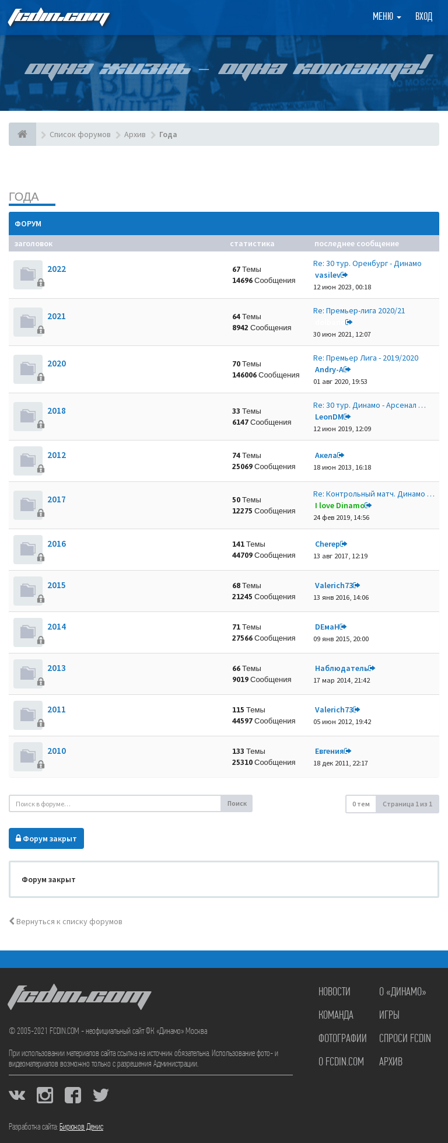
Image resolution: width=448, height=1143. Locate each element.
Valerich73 (334, 585)
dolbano (330, 322)
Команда (336, 1016)
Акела (326, 455)
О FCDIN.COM (341, 1062)
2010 (56, 750)
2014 (56, 626)
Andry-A (329, 369)
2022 (56, 268)
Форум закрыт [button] (46, 838)
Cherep (327, 544)
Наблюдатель (341, 668)
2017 (56, 499)
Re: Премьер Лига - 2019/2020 (365, 357)
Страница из (407, 803)
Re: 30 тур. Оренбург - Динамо (367, 263)
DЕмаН (327, 626)
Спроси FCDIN (405, 1039)
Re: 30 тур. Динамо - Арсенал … (369, 405)
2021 (56, 315)
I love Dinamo (340, 505)
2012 (56, 454)
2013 (56, 667)
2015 (56, 584)
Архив (390, 1062)
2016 (56, 543)
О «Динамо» (402, 992)
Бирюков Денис (81, 1127)
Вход (423, 17)
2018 (56, 410)
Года (24, 196)
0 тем (361, 803)
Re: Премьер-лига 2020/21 (359, 310)
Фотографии (342, 1039)
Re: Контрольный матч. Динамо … (374, 493)
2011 (56, 709)
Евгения (329, 751)
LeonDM (329, 416)
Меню (387, 17)
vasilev (328, 275)
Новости (334, 992)
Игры (389, 1016)
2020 (56, 363)
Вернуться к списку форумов (66, 921)
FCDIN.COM (58, 17)
